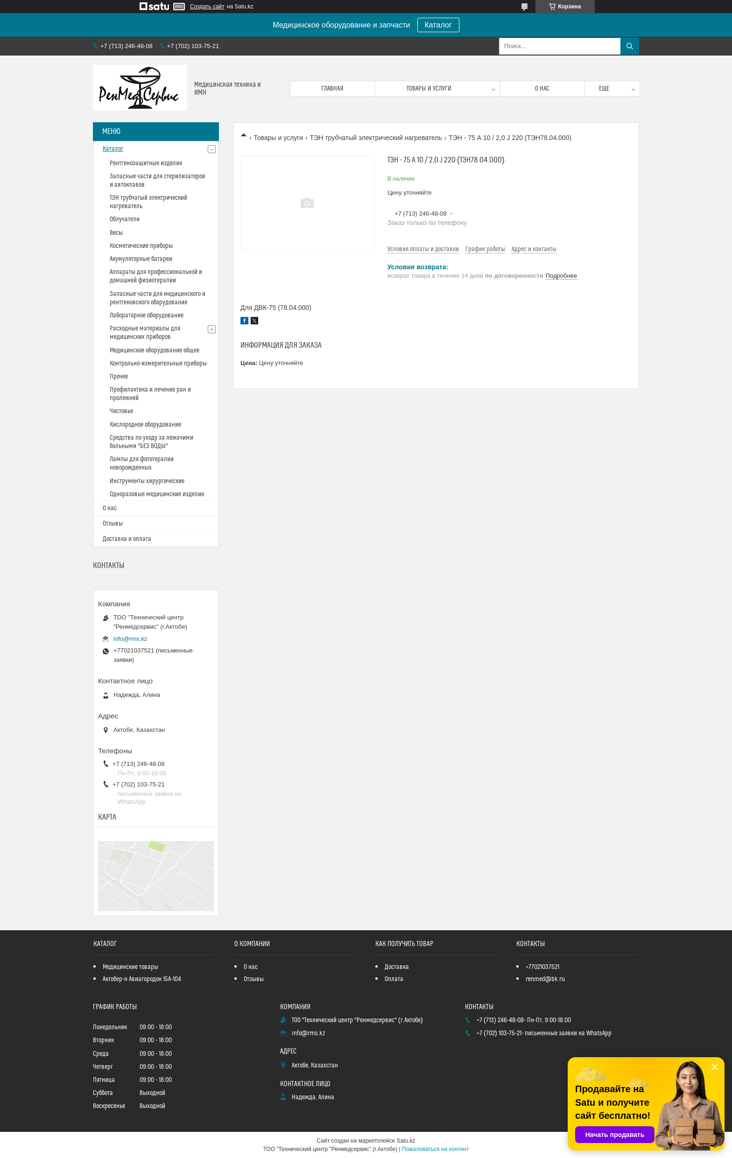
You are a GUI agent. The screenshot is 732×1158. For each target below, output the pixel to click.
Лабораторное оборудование (146, 315)
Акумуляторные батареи (141, 259)
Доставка (397, 967)
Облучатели (125, 219)
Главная (332, 88)
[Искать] (629, 46)
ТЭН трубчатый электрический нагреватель (376, 137)
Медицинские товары (130, 967)
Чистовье (121, 411)
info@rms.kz (130, 638)
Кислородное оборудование (145, 424)
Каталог (438, 25)
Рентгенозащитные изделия (146, 163)
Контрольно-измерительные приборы (158, 363)
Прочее (119, 376)
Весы (116, 233)
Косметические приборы (141, 246)
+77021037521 (542, 967)
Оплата (394, 979)
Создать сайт (207, 6)
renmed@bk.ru (545, 979)
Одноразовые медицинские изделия (157, 494)
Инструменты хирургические (147, 481)
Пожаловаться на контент (435, 1149)
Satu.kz (405, 1140)
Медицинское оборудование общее (154, 350)
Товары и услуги (429, 88)
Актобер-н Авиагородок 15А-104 (142, 979)
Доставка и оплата (127, 539)
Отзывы (113, 523)
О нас (542, 88)
